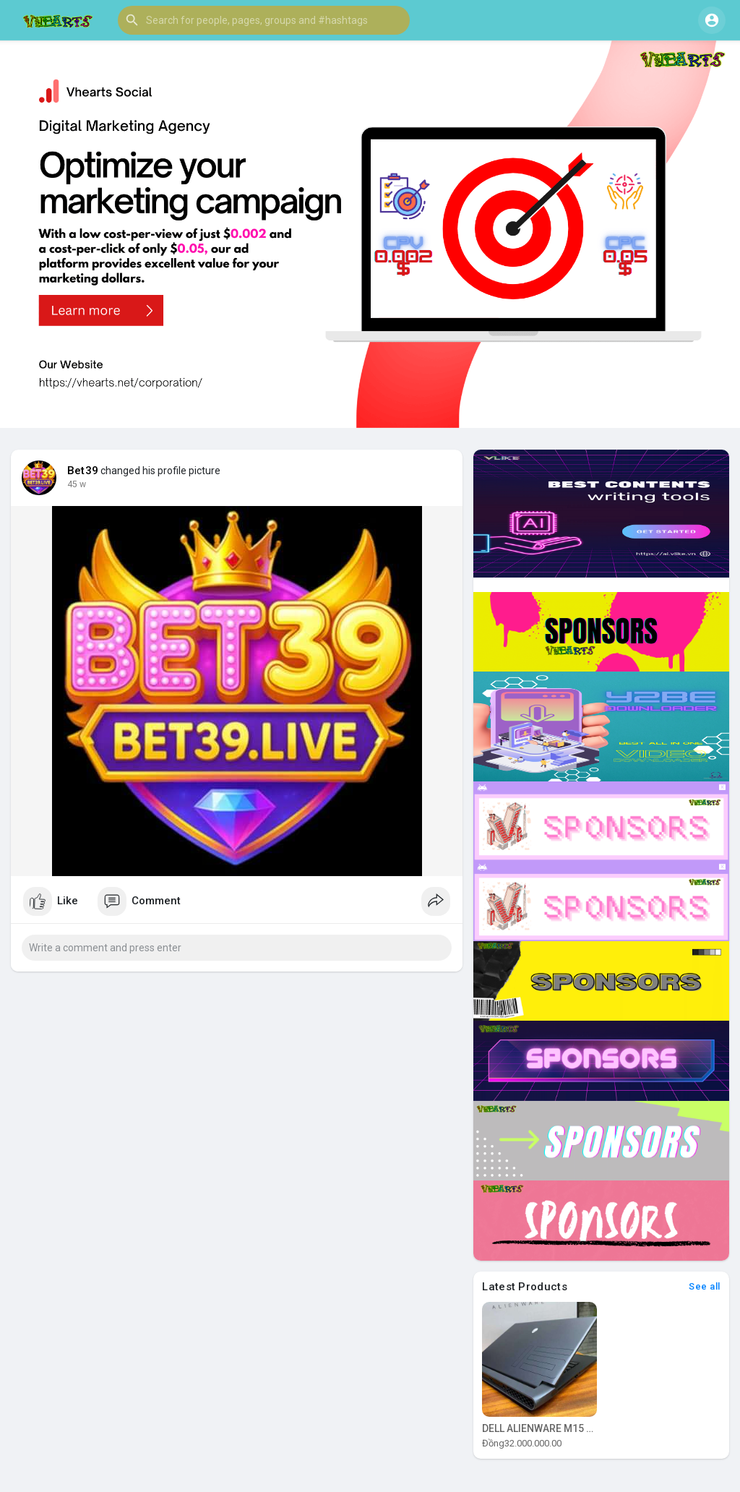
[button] (264, 20)
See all (704, 1286)
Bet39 (82, 470)
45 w (76, 484)
